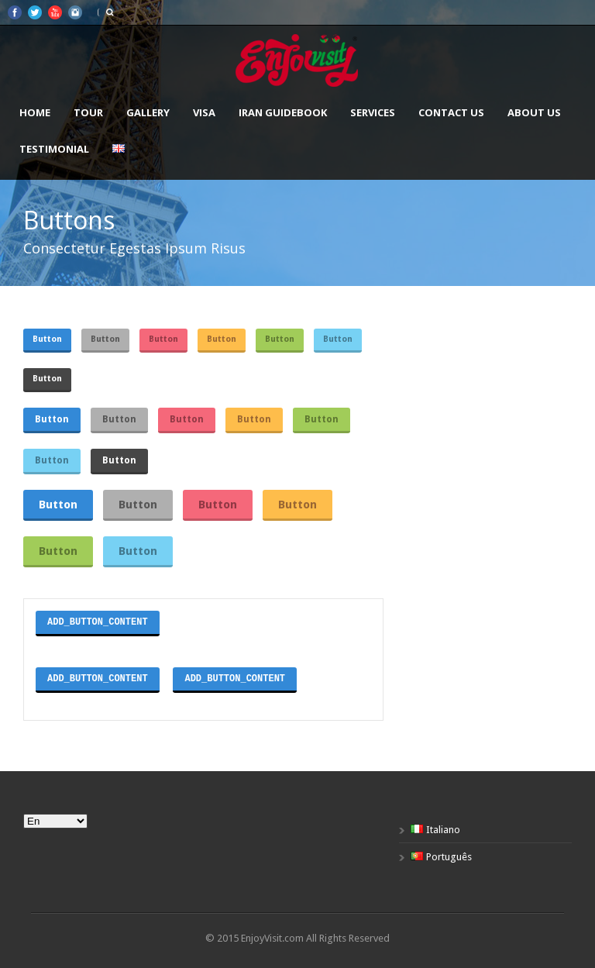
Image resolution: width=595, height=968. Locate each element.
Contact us (451, 112)
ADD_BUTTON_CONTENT (97, 622)
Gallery (148, 112)
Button (47, 339)
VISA (204, 112)
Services (372, 112)
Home (34, 112)
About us (534, 112)
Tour (88, 112)
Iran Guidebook (283, 112)
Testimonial (54, 149)
